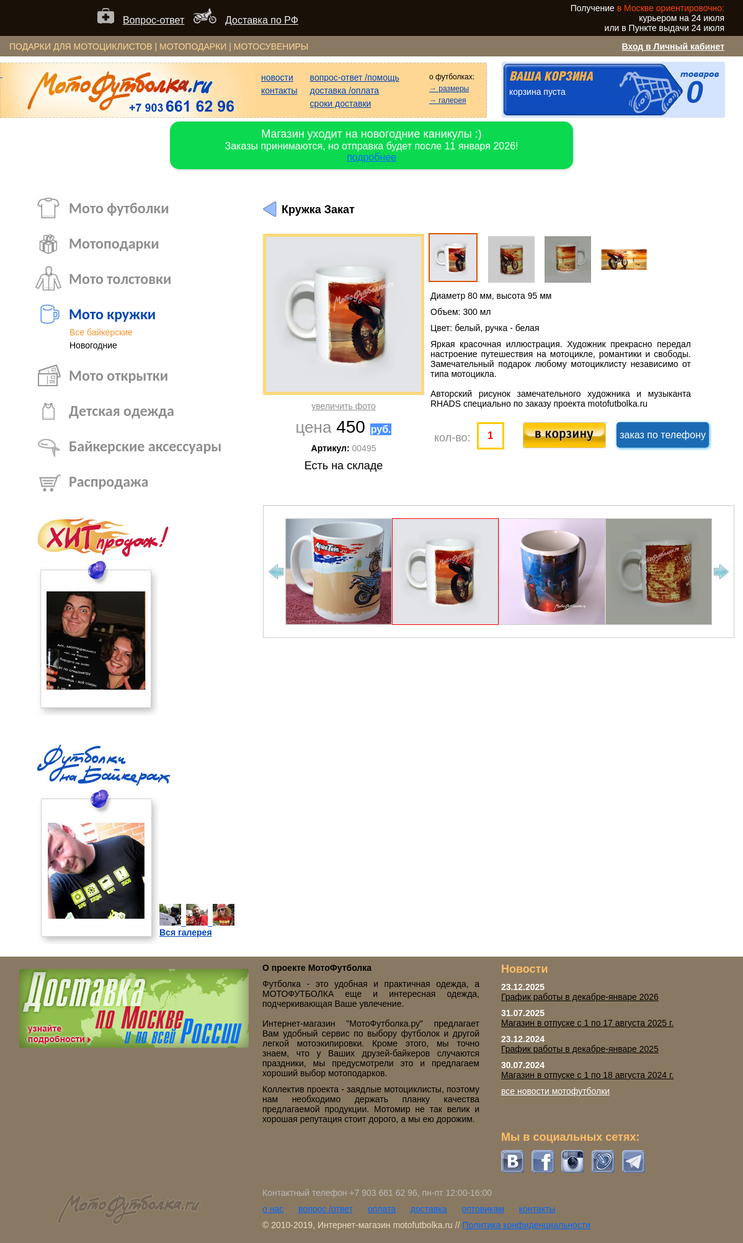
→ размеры (449, 88)
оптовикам (482, 1209)
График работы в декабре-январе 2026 (580, 997)
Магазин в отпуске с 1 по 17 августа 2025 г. (587, 1023)
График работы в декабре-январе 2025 (580, 1049)
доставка (429, 1209)
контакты (279, 90)
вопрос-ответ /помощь (354, 77)
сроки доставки (341, 103)
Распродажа (108, 481)
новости (277, 77)
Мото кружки (112, 314)
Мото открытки (118, 375)
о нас (272, 1209)
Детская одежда (121, 411)
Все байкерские (101, 332)
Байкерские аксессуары (145, 446)
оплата (382, 1209)
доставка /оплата (345, 90)
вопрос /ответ (325, 1209)
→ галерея (447, 100)
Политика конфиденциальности (526, 1225)
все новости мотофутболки (555, 1091)
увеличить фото (343, 406)
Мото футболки (119, 208)
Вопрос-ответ (153, 20)
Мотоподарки (114, 243)
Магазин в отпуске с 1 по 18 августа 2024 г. (587, 1075)
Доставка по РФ (261, 20)
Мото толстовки (120, 279)
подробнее (371, 157)
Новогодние (93, 345)
